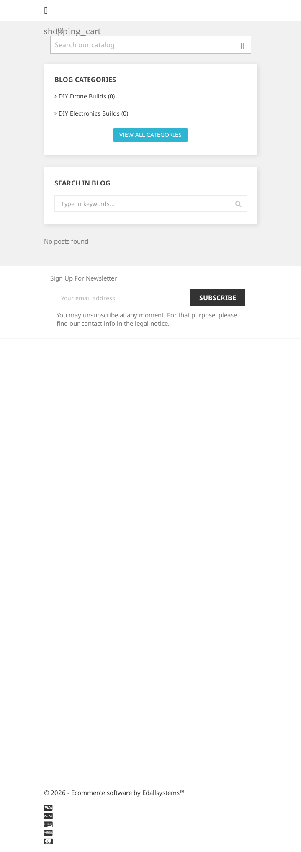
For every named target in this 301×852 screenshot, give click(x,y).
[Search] (150, 45)
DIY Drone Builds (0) (87, 96)
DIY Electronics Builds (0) (93, 113)
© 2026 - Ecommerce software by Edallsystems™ (114, 792)
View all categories (150, 135)
